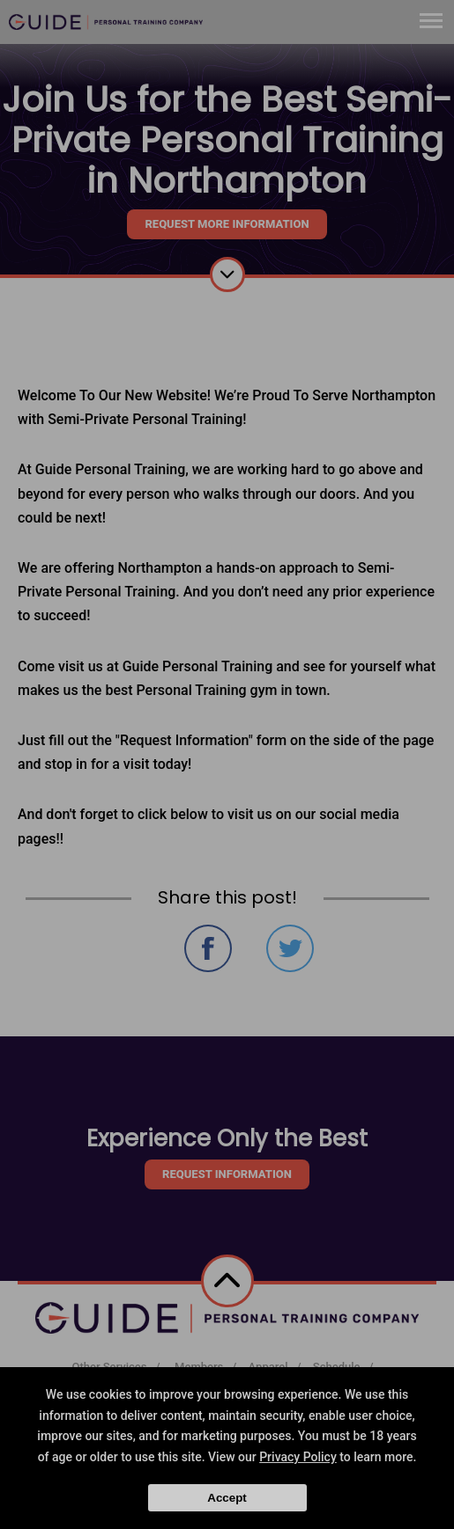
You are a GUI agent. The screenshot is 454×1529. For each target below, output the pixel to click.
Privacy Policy (298, 1457)
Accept (226, 1497)
